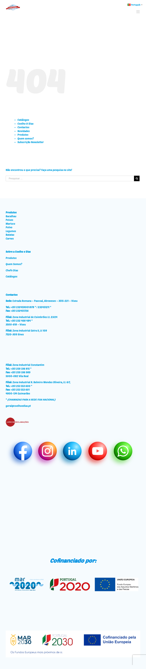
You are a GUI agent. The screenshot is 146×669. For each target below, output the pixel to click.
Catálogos (23, 119)
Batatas (10, 234)
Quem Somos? (14, 264)
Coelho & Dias (25, 123)
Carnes (10, 238)
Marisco (10, 223)
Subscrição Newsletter (30, 142)
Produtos (22, 134)
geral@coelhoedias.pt (18, 405)
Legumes (11, 231)
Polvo (9, 227)
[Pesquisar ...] (70, 178)
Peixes (9, 219)
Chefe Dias (12, 270)
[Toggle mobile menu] (138, 12)
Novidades (23, 131)
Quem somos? (25, 138)
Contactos (23, 127)
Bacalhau (11, 216)
